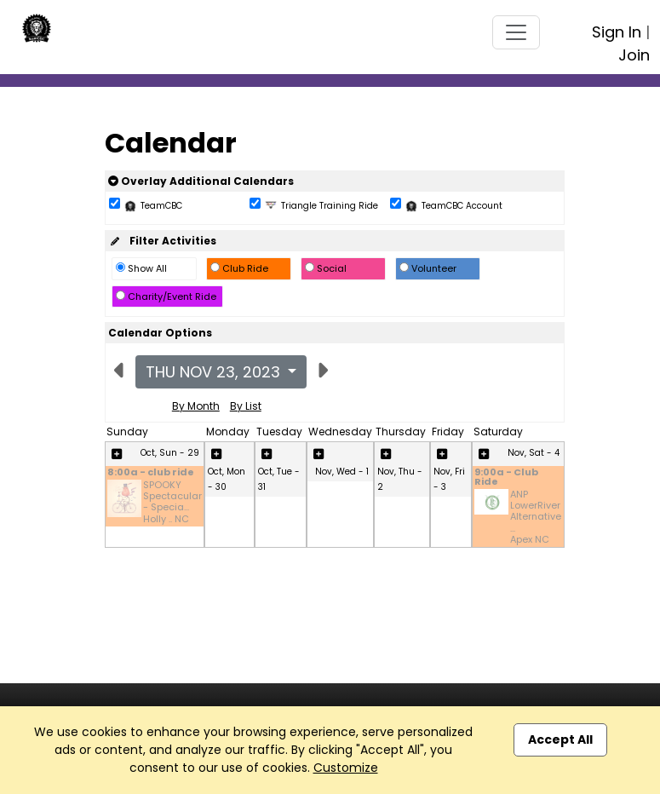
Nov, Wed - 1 (342, 471)
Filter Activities (162, 240)
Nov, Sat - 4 (534, 452)
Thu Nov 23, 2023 (215, 372)
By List (245, 406)
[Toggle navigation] (516, 32)
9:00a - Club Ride (506, 478)
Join (634, 55)
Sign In (616, 32)
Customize (345, 767)
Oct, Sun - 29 (170, 452)
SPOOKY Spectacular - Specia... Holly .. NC (172, 502)
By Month (196, 406)
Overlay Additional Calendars (201, 181)
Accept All (560, 739)
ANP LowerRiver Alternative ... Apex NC (535, 517)
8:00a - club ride (150, 473)
